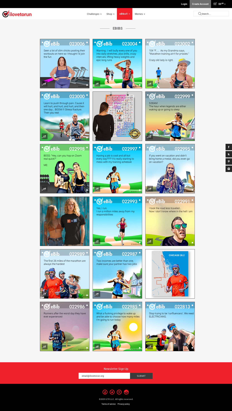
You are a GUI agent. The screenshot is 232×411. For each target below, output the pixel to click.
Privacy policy (124, 404)
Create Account (200, 4)
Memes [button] (140, 13)
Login (184, 4)
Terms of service (109, 404)
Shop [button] (110, 13)
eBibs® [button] (124, 13)
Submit (200, 14)
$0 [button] (219, 3)
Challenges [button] (94, 13)
